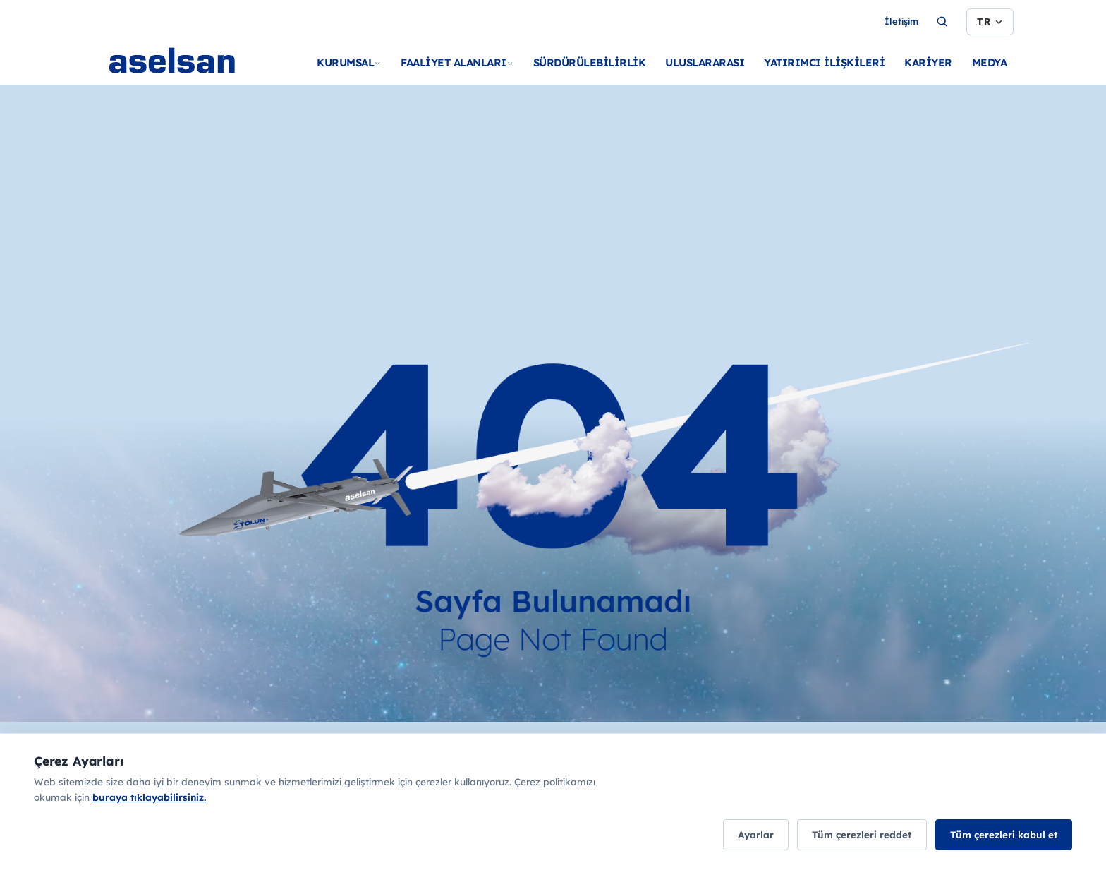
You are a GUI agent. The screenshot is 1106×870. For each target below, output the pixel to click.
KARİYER (928, 62)
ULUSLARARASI (704, 62)
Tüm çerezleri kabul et (1001, 835)
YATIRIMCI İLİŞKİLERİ (824, 62)
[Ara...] (942, 22)
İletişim (901, 21)
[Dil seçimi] (990, 21)
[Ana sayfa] (199, 77)
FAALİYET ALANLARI (457, 62)
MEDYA (989, 62)
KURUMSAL (349, 62)
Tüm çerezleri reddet (854, 835)
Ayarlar (742, 835)
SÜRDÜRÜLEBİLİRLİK (589, 62)
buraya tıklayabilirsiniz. (149, 798)
